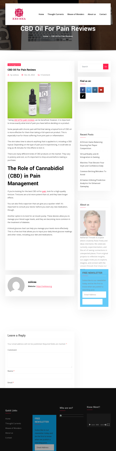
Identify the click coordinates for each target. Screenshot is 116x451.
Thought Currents (56, 14)
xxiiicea (14, 75)
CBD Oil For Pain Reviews (62, 36)
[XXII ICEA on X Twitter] (89, 90)
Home (41, 14)
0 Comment (45, 75)
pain (44, 191)
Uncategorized (14, 65)
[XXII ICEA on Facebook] (83, 90)
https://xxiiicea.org (44, 286)
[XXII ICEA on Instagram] (95, 90)
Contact (103, 14)
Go (106, 66)
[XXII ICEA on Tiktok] (83, 96)
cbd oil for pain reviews (24, 120)
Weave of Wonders (75, 14)
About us (92, 14)
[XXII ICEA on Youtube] (101, 90)
